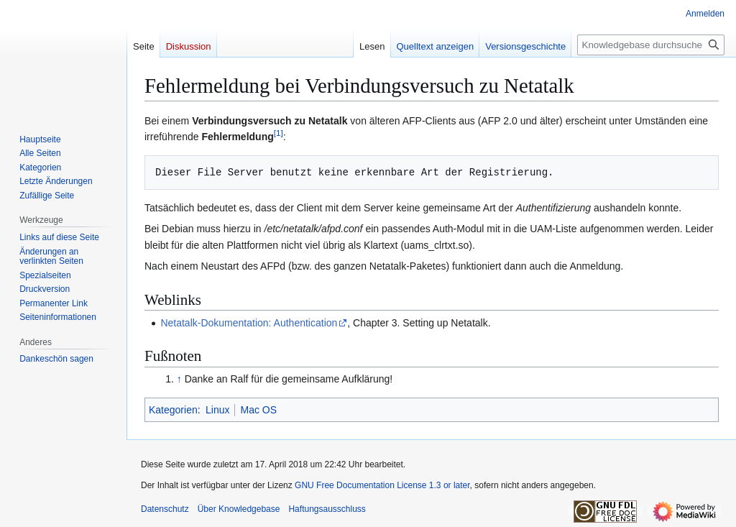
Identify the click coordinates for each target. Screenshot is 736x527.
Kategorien (173, 410)
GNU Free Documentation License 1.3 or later (382, 485)
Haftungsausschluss (326, 509)
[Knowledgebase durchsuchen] (650, 45)
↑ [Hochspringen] (179, 379)
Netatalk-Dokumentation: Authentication (248, 323)
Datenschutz (165, 509)
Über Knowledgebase (239, 509)
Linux (217, 410)
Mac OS (258, 410)
